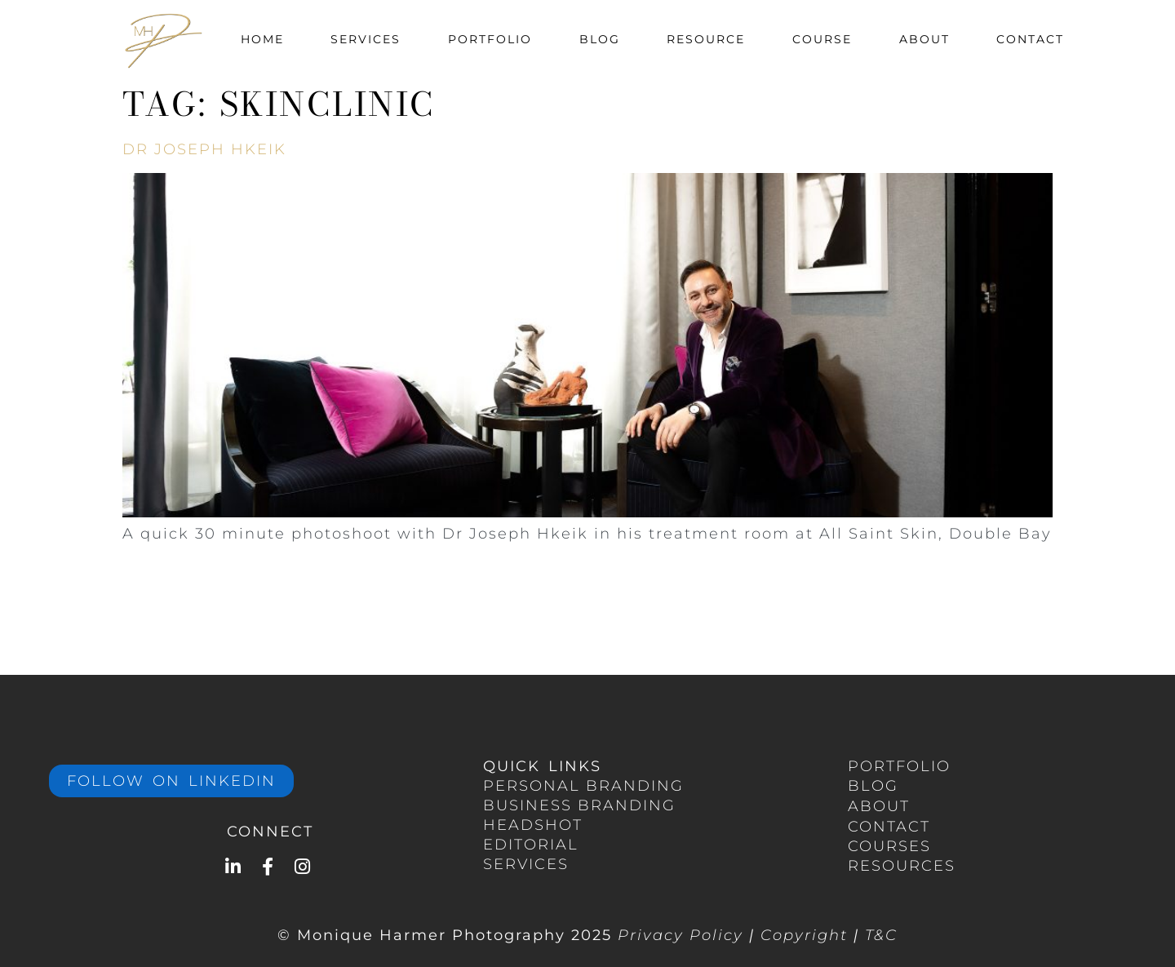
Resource (706, 39)
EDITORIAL (531, 845)
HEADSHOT (533, 825)
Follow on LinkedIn (171, 781)
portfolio (899, 766)
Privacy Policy (680, 935)
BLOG (873, 786)
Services (365, 39)
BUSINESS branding (579, 805)
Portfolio (490, 39)
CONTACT (889, 827)
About (924, 39)
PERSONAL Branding (583, 786)
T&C (881, 935)
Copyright (804, 935)
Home (262, 39)
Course (822, 39)
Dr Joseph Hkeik (204, 149)
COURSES (889, 846)
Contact (1030, 39)
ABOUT (879, 806)
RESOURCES (902, 866)
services (526, 864)
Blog (599, 39)
